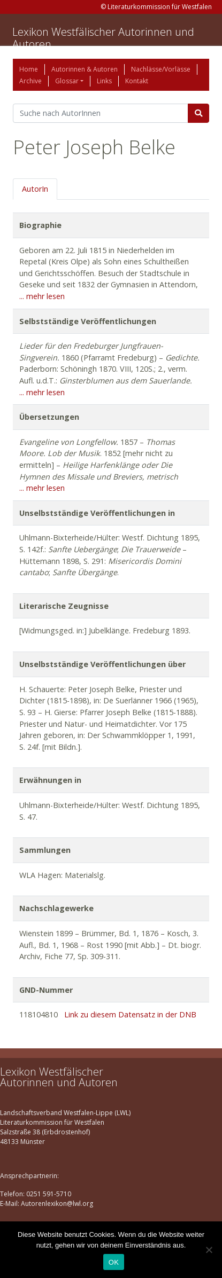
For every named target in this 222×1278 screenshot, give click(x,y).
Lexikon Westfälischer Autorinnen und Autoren (103, 38)
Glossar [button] (67, 80)
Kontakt (136, 80)
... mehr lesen (42, 296)
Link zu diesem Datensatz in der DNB (130, 1014)
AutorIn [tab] (35, 189)
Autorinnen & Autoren (84, 69)
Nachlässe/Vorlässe (160, 69)
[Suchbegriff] (100, 113)
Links (104, 80)
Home (28, 69)
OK (114, 1262)
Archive (30, 80)
